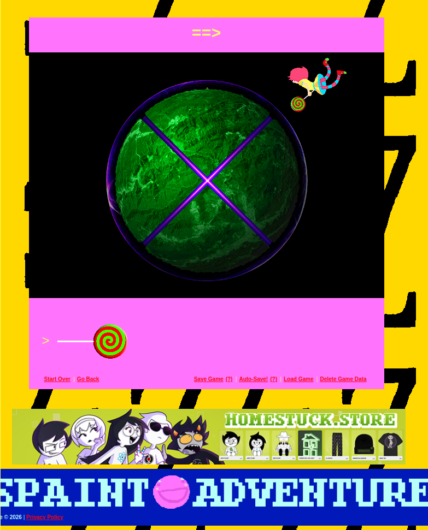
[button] (214, 6)
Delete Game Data (350, 379)
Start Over (65, 379)
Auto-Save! (261, 379)
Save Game (216, 379)
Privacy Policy (52, 517)
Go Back (96, 379)
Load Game (306, 379)
